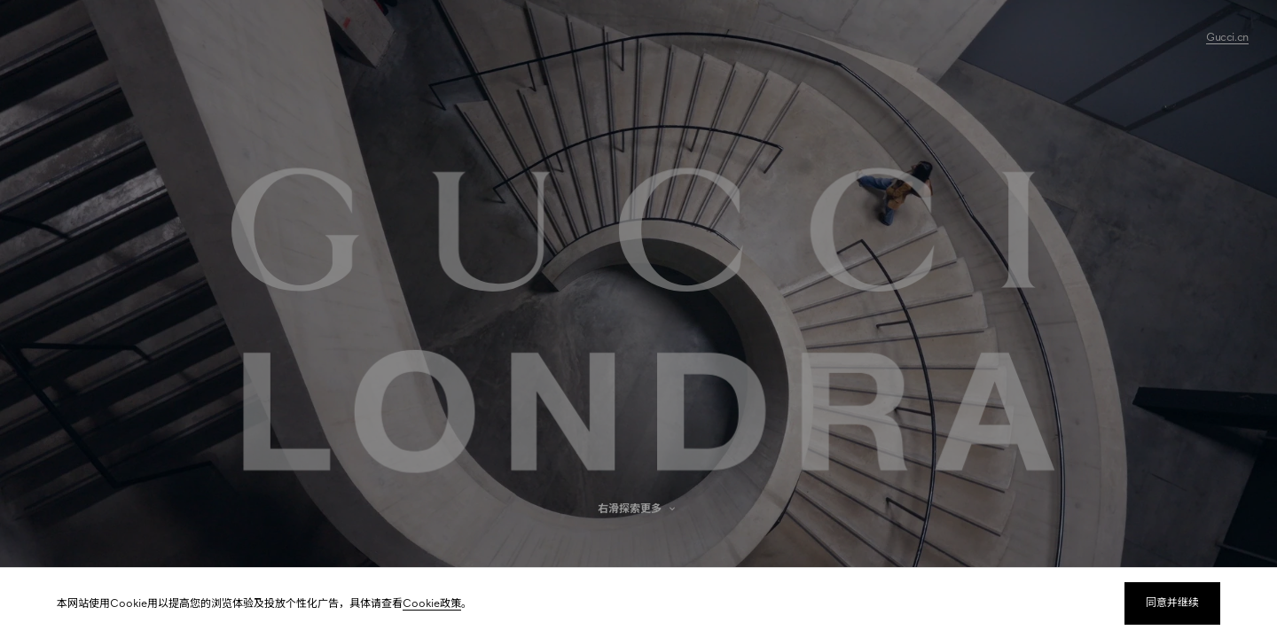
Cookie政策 (432, 603)
